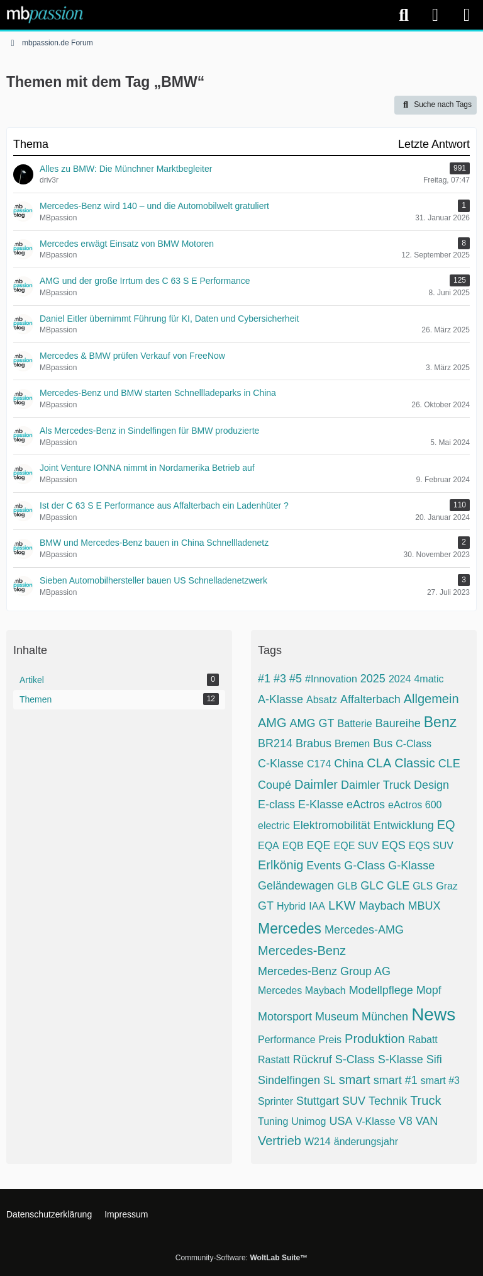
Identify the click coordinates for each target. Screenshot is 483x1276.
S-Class (355, 1059)
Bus (382, 743)
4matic (428, 679)
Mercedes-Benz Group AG (324, 971)
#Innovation (331, 679)
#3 (280, 678)
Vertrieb (279, 1141)
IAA (317, 906)
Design (431, 785)
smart (354, 1080)
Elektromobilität (331, 825)
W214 (317, 1141)
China (349, 763)
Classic (414, 763)
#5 (295, 678)
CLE (449, 763)
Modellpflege (381, 990)
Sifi (434, 1059)
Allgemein (431, 699)
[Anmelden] (435, 15)
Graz (447, 886)
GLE (398, 885)
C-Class (413, 743)
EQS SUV (431, 845)
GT (266, 906)
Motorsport (285, 1016)
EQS (394, 845)
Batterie (355, 723)
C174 (319, 764)
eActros (366, 804)
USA (340, 1121)
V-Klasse (375, 1121)
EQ (446, 825)
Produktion (375, 1039)
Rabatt (423, 1039)
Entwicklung (404, 825)
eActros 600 (414, 804)
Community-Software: (241, 1257)
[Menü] (466, 15)
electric (274, 825)
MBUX (424, 906)
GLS (423, 886)
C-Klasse (281, 763)
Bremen (352, 743)
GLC (372, 885)
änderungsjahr (366, 1141)
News (433, 1014)
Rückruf (312, 1059)
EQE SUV (356, 845)
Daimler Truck (376, 785)
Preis (330, 1039)
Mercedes (289, 928)
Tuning (273, 1121)
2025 (373, 678)
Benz (440, 722)
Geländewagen (296, 885)
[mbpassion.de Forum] (45, 14)
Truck (425, 1100)
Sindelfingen (289, 1080)
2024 (400, 679)
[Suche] (403, 15)
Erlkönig (280, 865)
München (385, 1016)
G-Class (364, 865)
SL (329, 1080)
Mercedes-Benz (302, 950)
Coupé (274, 785)
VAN (427, 1121)
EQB (293, 845)
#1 (264, 678)
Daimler (316, 784)
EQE (319, 845)
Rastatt (274, 1059)
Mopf (428, 990)
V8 (406, 1121)
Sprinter (275, 1101)
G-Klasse (411, 865)
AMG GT (312, 723)
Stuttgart (317, 1101)
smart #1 (396, 1080)
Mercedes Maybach (302, 990)
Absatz (321, 699)
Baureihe (398, 723)
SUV (353, 1101)
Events (323, 865)
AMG (272, 723)
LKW (341, 905)
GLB (347, 886)
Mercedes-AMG (364, 929)
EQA (268, 845)
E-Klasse (320, 804)
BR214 (275, 743)
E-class (276, 804)
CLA (379, 763)
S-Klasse (400, 1059)
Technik (388, 1101)
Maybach (381, 906)
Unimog (308, 1121)
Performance (287, 1039)
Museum (336, 1016)
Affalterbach (370, 699)
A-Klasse (280, 699)
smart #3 (440, 1080)
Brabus (313, 743)
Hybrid (291, 906)
